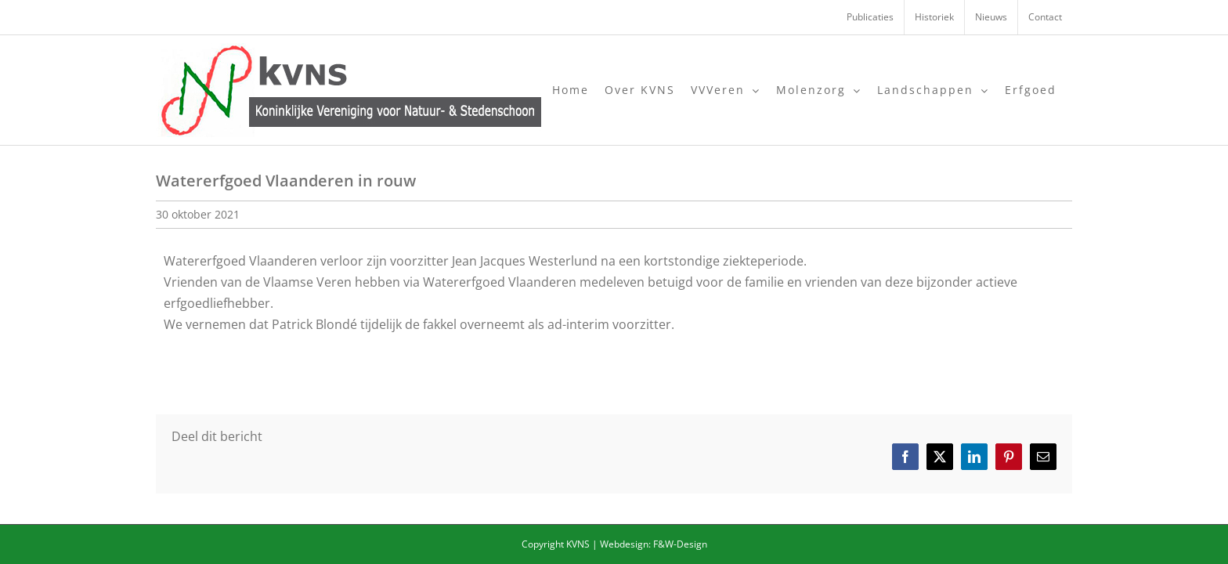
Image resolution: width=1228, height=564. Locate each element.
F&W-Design (680, 544)
